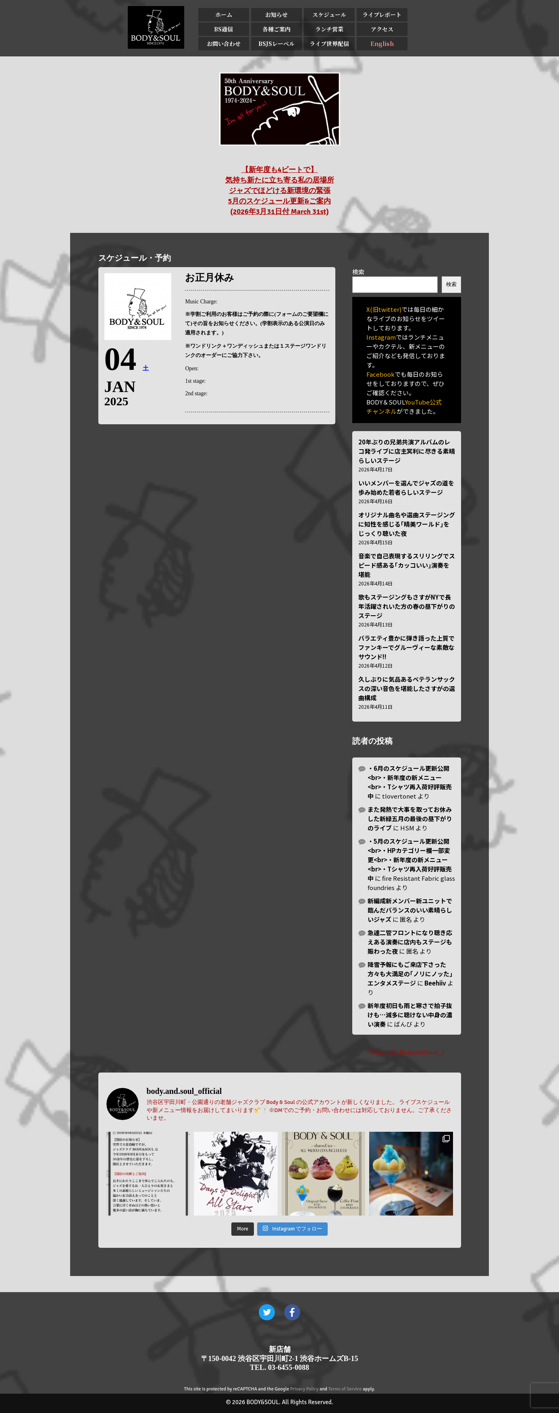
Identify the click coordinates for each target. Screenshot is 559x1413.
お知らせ (276, 14)
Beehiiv (435, 983)
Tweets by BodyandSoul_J (407, 1052)
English (382, 43)
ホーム (223, 14)
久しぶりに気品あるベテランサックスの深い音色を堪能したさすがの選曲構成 (406, 688)
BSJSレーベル (276, 43)
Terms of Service (345, 1389)
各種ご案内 (276, 29)
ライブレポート (381, 14)
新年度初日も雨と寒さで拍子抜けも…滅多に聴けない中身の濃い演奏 (410, 1014)
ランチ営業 (329, 29)
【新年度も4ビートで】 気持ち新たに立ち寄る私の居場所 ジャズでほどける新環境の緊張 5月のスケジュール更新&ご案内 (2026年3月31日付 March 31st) (279, 190)
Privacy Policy (304, 1389)
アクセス (382, 29)
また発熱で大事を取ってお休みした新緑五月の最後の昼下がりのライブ (410, 818)
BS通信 (223, 29)
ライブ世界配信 (329, 43)
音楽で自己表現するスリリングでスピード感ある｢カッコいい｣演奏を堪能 (406, 565)
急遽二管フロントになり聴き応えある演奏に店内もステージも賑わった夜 (410, 941)
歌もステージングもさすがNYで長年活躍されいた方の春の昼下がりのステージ (406, 606)
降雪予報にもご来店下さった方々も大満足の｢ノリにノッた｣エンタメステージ (410, 973)
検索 (358, 272)
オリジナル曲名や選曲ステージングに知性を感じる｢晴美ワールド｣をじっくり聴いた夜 (406, 523)
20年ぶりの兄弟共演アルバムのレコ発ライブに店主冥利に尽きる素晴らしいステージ (406, 451)
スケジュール (329, 14)
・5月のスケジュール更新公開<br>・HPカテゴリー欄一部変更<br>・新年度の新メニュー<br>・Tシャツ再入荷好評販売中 (410, 859)
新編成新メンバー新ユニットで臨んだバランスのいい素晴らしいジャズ (410, 909)
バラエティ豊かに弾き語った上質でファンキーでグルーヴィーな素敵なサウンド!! (406, 647)
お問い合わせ (224, 43)
